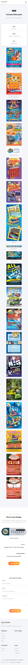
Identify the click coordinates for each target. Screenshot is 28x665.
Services (3, 638)
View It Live (14, 43)
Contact (3, 648)
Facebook (17, 650)
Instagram (17, 653)
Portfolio (3, 636)
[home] (4, 2)
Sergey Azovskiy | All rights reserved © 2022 (14, 659)
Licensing (18, 662)
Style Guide (13, 662)
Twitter (16, 648)
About (2, 650)
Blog (2, 640)
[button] (26, 2)
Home (2, 633)
